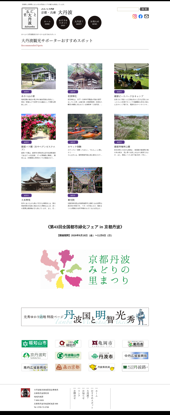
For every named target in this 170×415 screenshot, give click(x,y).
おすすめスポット (92, 399)
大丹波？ (88, 394)
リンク (79, 393)
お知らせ (83, 394)
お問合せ (74, 394)
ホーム (23, 34)
